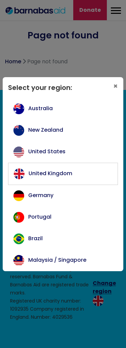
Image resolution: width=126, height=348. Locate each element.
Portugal (39, 217)
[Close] (115, 86)
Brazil (35, 238)
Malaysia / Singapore (57, 260)
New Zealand (45, 130)
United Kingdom (50, 173)
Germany (40, 195)
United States (47, 151)
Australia (40, 108)
